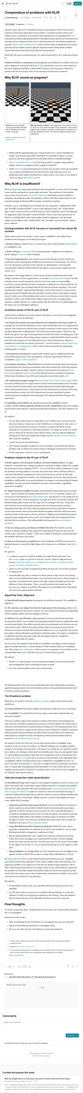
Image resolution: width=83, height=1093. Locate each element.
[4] (32, 533)
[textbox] (41, 1026)
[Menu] (3, 3)
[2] (44, 343)
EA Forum (12, 3)
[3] (38, 468)
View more (7, 1091)
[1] (56, 165)
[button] (19, 966)
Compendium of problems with (32, 12)
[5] (13, 603)
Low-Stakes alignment (37, 195)
